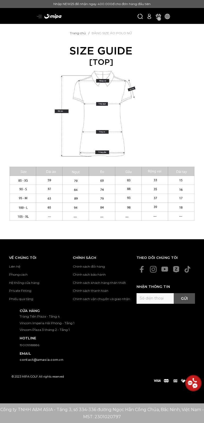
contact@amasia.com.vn (41, 360)
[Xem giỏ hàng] (158, 16)
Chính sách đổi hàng (89, 266)
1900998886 (29, 345)
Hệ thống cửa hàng (24, 283)
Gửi (184, 298)
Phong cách (18, 274)
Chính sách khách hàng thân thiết (99, 283)
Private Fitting (20, 291)
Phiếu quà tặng (21, 299)
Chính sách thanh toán (90, 291)
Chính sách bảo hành (89, 274)
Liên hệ (14, 266)
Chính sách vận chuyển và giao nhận (101, 299)
